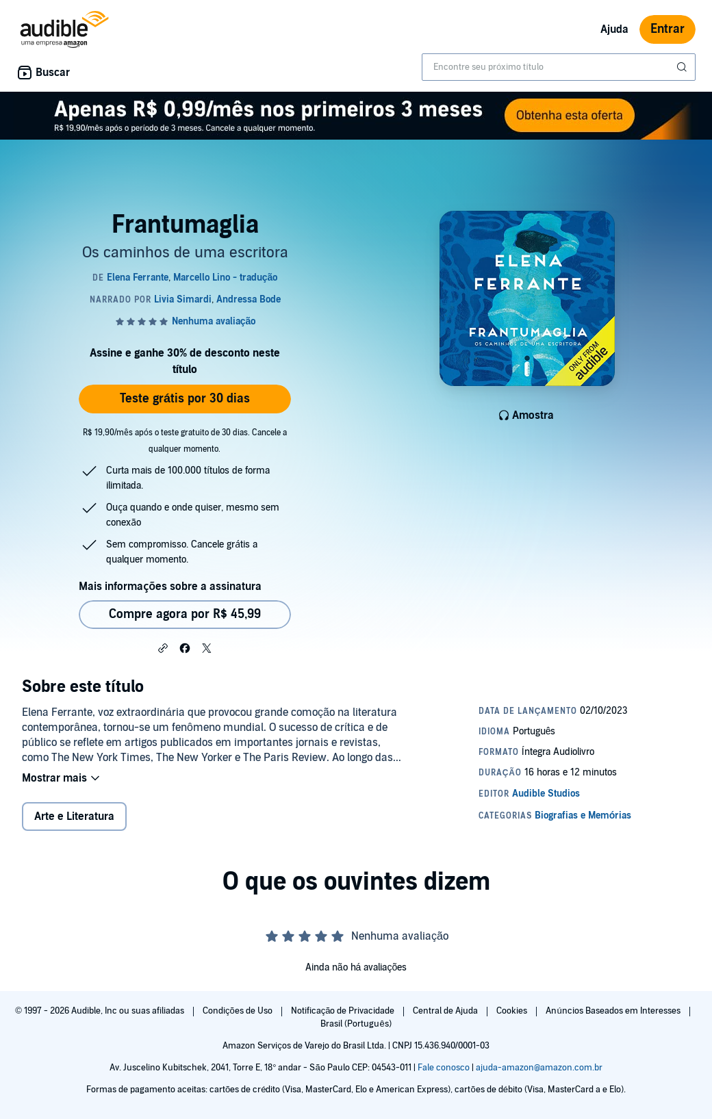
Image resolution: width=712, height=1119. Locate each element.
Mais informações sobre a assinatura (170, 586)
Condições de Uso (239, 1010)
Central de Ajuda (446, 1010)
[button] (162, 647)
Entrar (667, 29)
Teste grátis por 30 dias (185, 398)
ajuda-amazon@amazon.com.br (539, 1067)
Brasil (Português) (355, 1023)
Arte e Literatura (74, 816)
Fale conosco (444, 1067)
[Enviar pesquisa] (683, 67)
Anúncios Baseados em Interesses (614, 1010)
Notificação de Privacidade (344, 1010)
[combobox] (559, 67)
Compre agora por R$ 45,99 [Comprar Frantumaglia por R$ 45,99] (185, 614)
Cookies (512, 1010)
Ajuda (614, 29)
